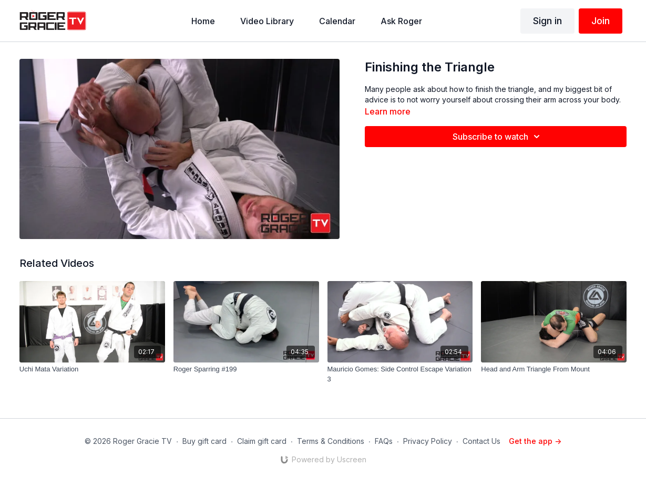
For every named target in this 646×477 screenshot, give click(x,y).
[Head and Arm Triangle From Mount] (554, 369)
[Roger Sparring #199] (246, 369)
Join (600, 20)
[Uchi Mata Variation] (92, 369)
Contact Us (481, 441)
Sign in (547, 20)
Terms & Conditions (330, 441)
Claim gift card (261, 441)
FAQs (384, 441)
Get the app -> (535, 441)
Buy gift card (204, 441)
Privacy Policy (427, 441)
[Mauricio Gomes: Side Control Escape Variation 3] (400, 374)
